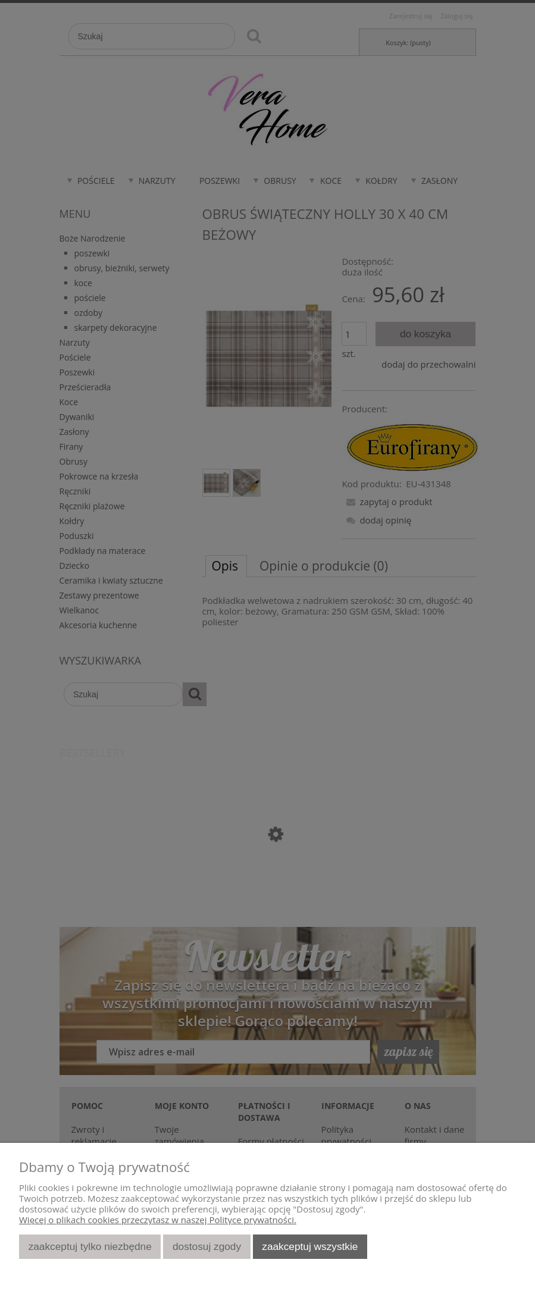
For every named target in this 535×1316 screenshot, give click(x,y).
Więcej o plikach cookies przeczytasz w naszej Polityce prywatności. (157, 1220)
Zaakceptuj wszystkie (310, 1246)
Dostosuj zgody (207, 1246)
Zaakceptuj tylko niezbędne (90, 1246)
